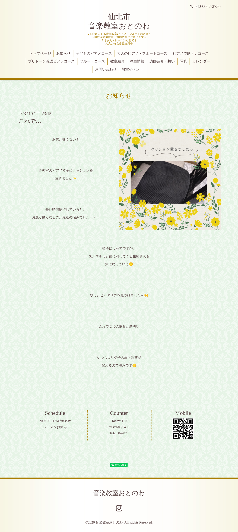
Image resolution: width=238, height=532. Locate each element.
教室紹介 (117, 61)
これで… (30, 121)
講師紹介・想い (162, 61)
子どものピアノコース (94, 53)
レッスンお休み (55, 427)
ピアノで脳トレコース (191, 53)
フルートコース (92, 61)
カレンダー (201, 61)
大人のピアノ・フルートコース (142, 53)
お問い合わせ (106, 69)
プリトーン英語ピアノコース (51, 61)
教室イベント (132, 69)
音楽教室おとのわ (119, 492)
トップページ (40, 53)
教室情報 (137, 61)
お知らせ (63, 53)
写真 (183, 61)
